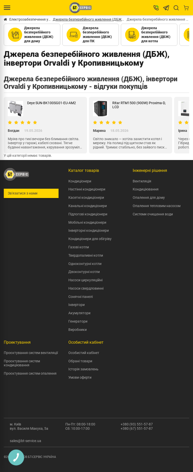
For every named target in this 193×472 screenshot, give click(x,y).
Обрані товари (80, 361)
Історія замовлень (83, 369)
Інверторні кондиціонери (88, 230)
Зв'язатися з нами (22, 193)
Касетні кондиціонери (86, 197)
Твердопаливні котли (85, 255)
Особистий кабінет (83, 353)
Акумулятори (79, 313)
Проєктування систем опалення (30, 373)
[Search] (176, 8)
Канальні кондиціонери (87, 206)
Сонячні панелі (80, 297)
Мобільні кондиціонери (87, 222)
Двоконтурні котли (84, 272)
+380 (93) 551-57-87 (137, 424)
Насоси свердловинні (86, 288)
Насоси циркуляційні (85, 280)
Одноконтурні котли (85, 264)
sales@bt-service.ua (25, 441)
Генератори (77, 321)
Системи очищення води (153, 214)
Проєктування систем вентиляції (31, 353)
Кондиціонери (79, 181)
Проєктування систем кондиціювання (22, 363)
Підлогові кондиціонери (87, 214)
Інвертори (76, 305)
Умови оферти (79, 377)
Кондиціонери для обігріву (90, 239)
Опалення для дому (149, 197)
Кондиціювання (146, 189)
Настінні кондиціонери (86, 189)
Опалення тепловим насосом (156, 206)
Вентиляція (142, 181)
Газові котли (78, 247)
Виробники (77, 330)
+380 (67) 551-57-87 (137, 428)
